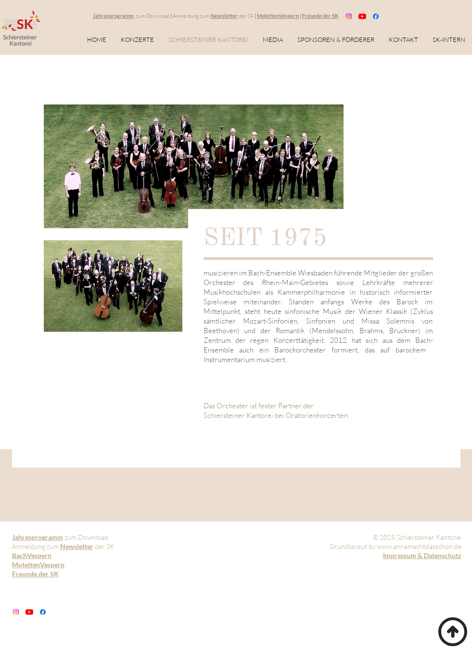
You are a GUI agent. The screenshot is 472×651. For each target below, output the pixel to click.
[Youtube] (362, 16)
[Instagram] (349, 16)
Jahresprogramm (113, 16)
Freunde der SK (320, 16)
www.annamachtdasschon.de (419, 546)
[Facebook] (376, 16)
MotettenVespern (278, 16)
